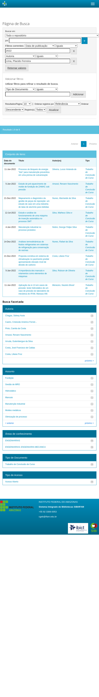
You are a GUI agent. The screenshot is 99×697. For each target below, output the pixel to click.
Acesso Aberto (11, 482)
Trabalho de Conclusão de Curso (20, 464)
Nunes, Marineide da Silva (64, 198)
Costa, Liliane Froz (60, 256)
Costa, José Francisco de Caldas (20, 348)
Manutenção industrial (15, 404)
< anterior (9, 423)
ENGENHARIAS (12, 440)
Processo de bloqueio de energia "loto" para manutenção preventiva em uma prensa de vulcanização (33, 172)
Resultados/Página (13, 104)
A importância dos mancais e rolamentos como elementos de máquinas (32, 273)
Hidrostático (10, 391)
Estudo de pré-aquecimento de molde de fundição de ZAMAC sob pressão (33, 187)
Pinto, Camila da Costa (15, 328)
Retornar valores (16, 67)
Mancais (9, 397)
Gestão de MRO (12, 384)
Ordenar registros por (44, 104)
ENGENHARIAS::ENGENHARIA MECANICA (25, 447)
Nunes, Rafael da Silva (62, 242)
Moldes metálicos (13, 410)
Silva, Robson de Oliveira (63, 270)
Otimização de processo (16, 417)
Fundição (9, 378)
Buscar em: (10, 31)
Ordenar (85, 104)
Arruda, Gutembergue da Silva (19, 341)
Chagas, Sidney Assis (15, 315)
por (6, 40)
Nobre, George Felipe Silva (64, 227)
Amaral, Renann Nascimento (65, 184)
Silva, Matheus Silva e (62, 213)
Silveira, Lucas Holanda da (64, 169)
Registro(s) (30, 110)
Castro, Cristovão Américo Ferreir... (21, 322)
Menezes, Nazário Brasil (63, 285)
